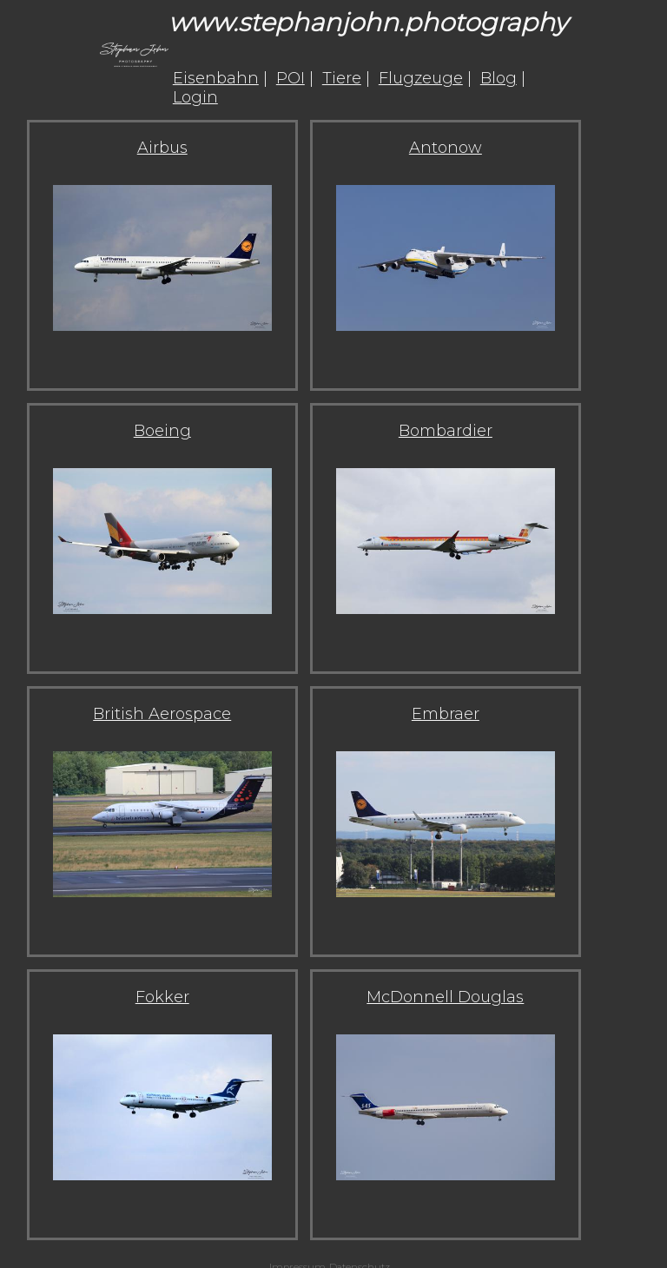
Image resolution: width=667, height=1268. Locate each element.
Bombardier (445, 430)
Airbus (162, 147)
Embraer (445, 713)
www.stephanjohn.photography (367, 22)
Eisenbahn (216, 78)
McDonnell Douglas (445, 997)
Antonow (445, 147)
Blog (498, 78)
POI (290, 78)
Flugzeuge (421, 78)
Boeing (162, 430)
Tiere (341, 78)
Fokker (162, 997)
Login (195, 97)
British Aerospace (162, 713)
